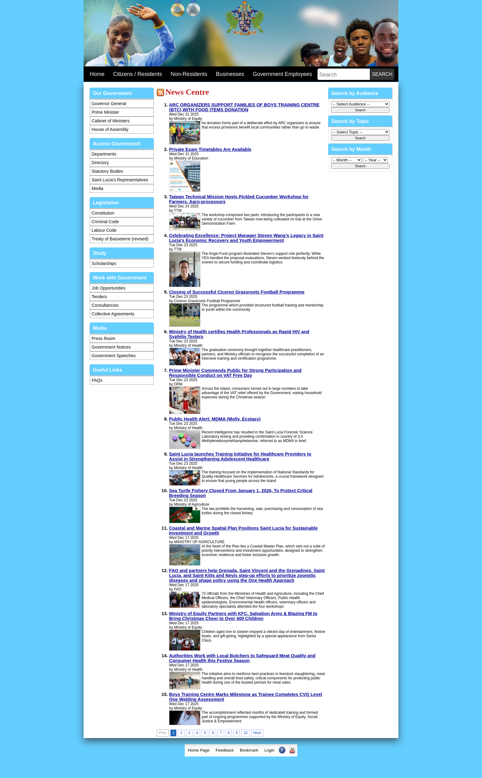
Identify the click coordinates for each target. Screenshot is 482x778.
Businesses (230, 74)
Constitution (103, 213)
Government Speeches (114, 355)
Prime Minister (105, 112)
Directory (100, 162)
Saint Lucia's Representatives (120, 179)
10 (245, 733)
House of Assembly (110, 129)
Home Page (198, 750)
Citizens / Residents (137, 74)
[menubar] (241, 750)
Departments (104, 154)
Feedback (225, 750)
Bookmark (249, 750)
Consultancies (105, 305)
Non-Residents (189, 74)
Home (97, 74)
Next (257, 733)
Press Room (103, 338)
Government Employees (282, 74)
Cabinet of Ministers (111, 120)
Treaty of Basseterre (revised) (120, 238)
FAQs (97, 380)
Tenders (99, 296)
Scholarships (104, 263)
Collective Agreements (113, 313)
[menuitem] (198, 750)
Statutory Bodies (107, 171)
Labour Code (104, 230)
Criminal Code (105, 221)
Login (269, 750)
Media (97, 188)
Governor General (109, 103)
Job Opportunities (108, 288)
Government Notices (111, 347)
